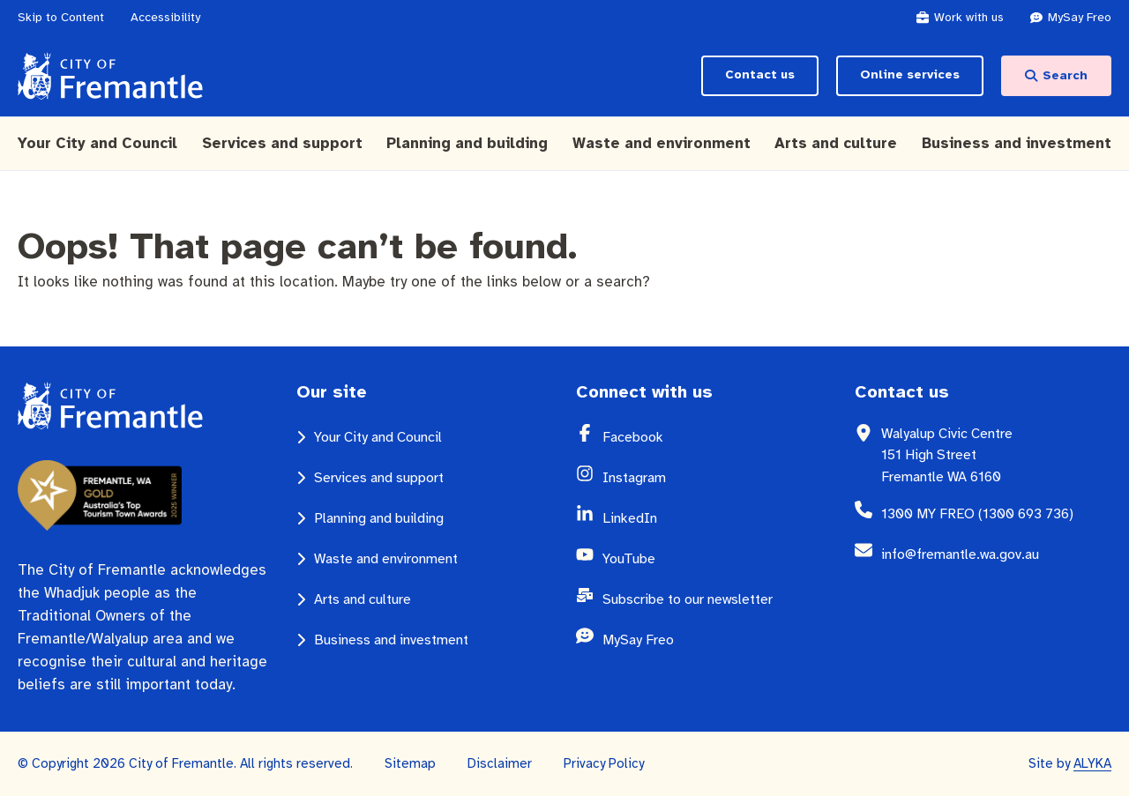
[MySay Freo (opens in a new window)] (1079, 17)
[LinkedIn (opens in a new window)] (717, 518)
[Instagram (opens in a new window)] (717, 477)
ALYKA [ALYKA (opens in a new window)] (1092, 763)
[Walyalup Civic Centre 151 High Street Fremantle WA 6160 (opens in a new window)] (996, 455)
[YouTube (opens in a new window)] (717, 558)
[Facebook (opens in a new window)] (717, 437)
